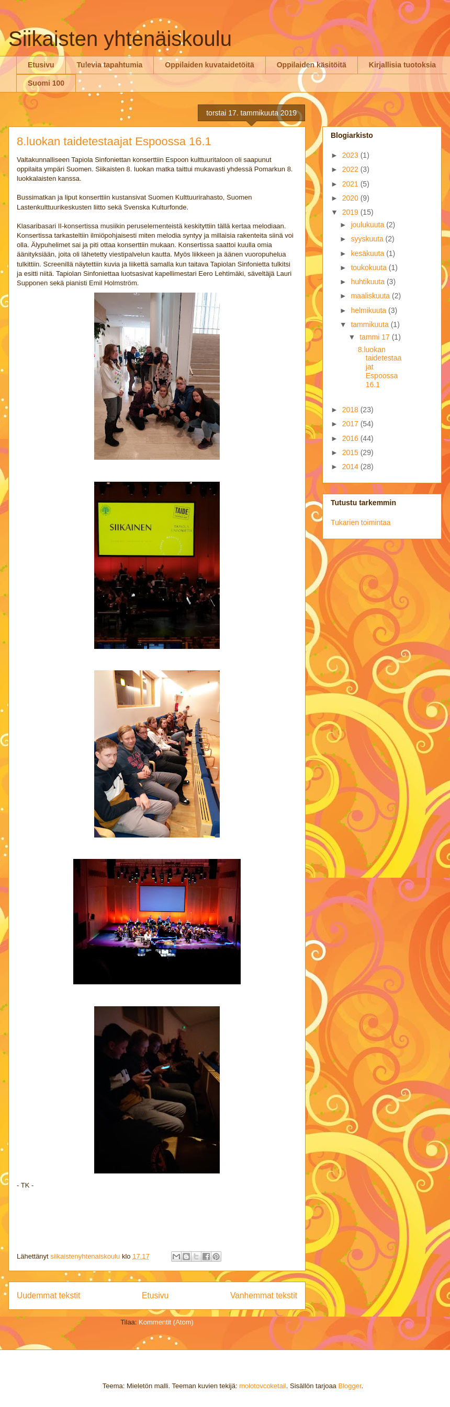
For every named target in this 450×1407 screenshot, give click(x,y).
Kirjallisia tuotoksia (402, 65)
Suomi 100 (46, 83)
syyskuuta (368, 239)
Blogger (349, 1386)
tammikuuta (370, 324)
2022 (351, 169)
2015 (351, 452)
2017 (351, 424)
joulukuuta (368, 224)
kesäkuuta (368, 253)
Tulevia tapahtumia (110, 65)
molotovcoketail (262, 1386)
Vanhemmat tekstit (263, 1295)
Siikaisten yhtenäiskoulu (120, 38)
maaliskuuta (371, 296)
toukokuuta (369, 267)
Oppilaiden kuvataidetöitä (209, 65)
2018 (351, 409)
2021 (351, 184)
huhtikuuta (369, 281)
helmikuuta (369, 310)
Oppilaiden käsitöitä (311, 65)
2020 (351, 198)
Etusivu (41, 65)
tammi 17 (375, 337)
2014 (351, 466)
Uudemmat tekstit (48, 1295)
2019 (351, 212)
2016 (351, 438)
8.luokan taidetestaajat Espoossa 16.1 (114, 141)
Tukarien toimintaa (361, 522)
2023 (351, 155)
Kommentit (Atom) (166, 1322)
